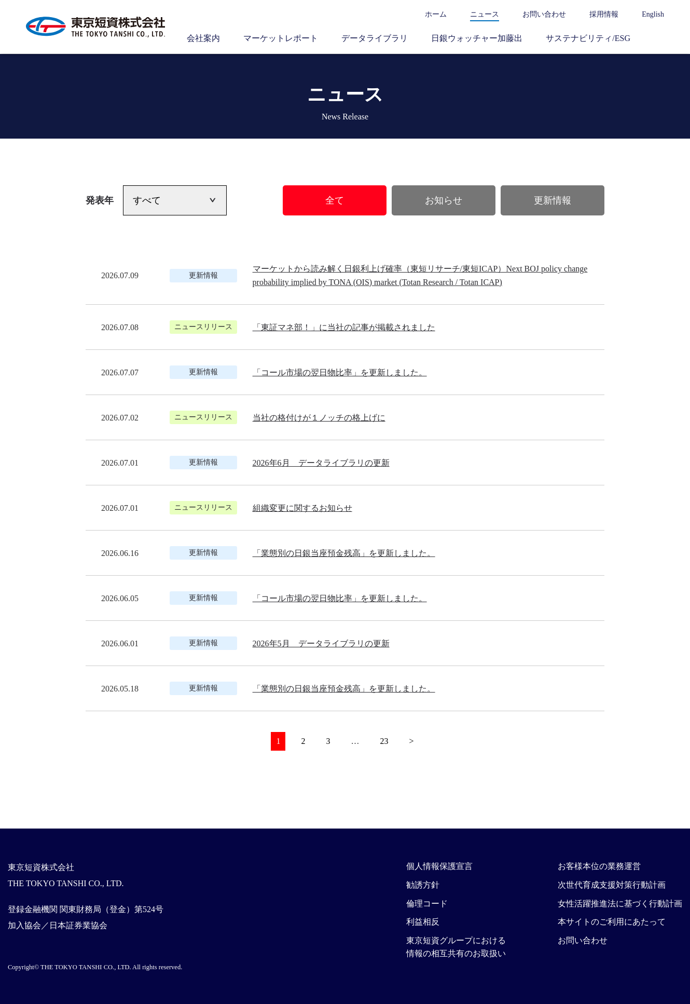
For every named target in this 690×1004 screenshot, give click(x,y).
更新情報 (552, 200)
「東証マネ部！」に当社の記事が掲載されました (344, 327)
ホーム (436, 14)
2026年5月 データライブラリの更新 (321, 643)
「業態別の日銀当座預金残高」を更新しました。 (344, 553)
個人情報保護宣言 (439, 866)
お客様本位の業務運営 (599, 866)
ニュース (484, 14)
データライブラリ (374, 38)
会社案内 (203, 38)
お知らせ (443, 200)
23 (384, 741)
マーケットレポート (280, 38)
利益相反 (422, 921)
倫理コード (427, 903)
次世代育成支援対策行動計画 (612, 884)
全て (334, 200)
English (653, 14)
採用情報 (603, 14)
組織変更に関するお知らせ (302, 508)
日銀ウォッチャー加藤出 (476, 38)
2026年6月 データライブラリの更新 (321, 462)
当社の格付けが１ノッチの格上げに (319, 417)
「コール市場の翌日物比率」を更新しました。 (340, 372)
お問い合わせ (544, 14)
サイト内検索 (659, 38)
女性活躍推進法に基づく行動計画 (620, 903)
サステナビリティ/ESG (588, 38)
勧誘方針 (422, 884)
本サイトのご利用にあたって (612, 921)
